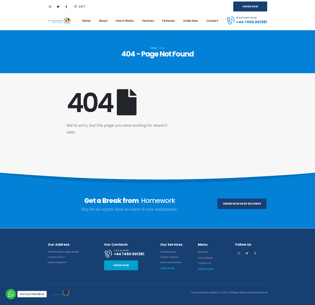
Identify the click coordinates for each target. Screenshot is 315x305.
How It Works (125, 21)
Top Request (168, 251)
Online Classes (169, 257)
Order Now (190, 21)
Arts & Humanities (171, 262)
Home (86, 21)
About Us (203, 251)
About (103, 21)
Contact (212, 21)
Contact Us (204, 263)
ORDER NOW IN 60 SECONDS (242, 204)
